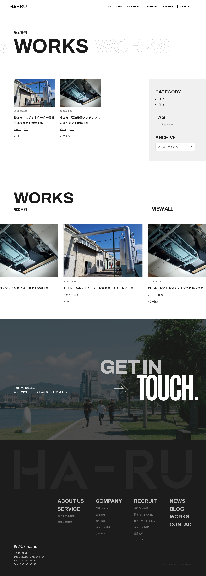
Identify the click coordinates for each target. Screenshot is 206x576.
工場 (17, 136)
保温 (26, 129)
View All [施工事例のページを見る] (162, 209)
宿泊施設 (65, 136)
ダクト (17, 129)
